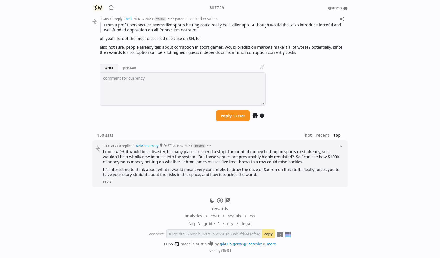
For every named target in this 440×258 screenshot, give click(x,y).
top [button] (337, 135)
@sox (237, 243)
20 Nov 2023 (143, 18)
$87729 (217, 8)
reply (233, 116)
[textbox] (183, 89)
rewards (220, 208)
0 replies (125, 145)
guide (209, 223)
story (228, 223)
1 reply (117, 18)
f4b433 (226, 250)
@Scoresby (252, 243)
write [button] (109, 68)
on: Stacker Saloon (203, 18)
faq (192, 223)
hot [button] (308, 135)
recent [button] (322, 135)
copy (268, 233)
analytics (193, 216)
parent (180, 18)
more (271, 243)
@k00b (226, 243)
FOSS (171, 244)
